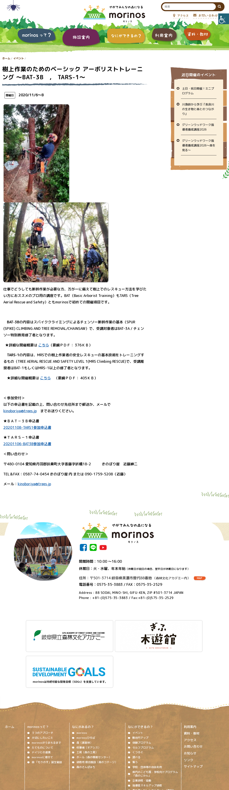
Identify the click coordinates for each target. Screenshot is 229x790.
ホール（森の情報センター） (93, 709)
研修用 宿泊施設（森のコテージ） (96, 714)
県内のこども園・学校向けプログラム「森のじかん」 (155, 725)
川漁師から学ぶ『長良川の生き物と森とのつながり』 (198, 109)
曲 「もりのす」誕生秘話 (47, 714)
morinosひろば (85, 689)
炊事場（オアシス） (88, 699)
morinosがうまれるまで (46, 694)
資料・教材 (191, 685)
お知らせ (190, 705)
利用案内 (190, 678)
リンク (188, 711)
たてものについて (42, 699)
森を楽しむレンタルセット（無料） (153, 742)
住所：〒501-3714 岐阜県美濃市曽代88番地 (134, 577)
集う (135, 714)
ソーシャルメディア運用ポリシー (112, 762)
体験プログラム (141, 694)
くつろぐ (137, 704)
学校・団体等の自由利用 (147, 719)
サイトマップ (193, 718)
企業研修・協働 (141, 732)
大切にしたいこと (42, 689)
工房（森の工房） (87, 704)
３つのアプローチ (42, 684)
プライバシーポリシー (150, 762)
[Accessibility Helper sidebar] (223, 18)
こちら (43, 345)
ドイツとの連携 (41, 704)
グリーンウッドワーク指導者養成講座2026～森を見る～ (198, 145)
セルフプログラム (143, 699)
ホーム (6, 58)
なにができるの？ (140, 678)
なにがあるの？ (83, 678)
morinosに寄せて (42, 709)
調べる (136, 709)
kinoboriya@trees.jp (20, 410)
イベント (18, 58)
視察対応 (137, 747)
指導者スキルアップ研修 (147, 737)
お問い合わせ (193, 698)
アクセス (190, 691)
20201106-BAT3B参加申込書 (27, 443)
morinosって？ (38, 678)
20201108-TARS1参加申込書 (27, 427)
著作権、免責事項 (75, 762)
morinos (81, 684)
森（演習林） (84, 694)
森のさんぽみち (85, 719)
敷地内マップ (140, 689)
